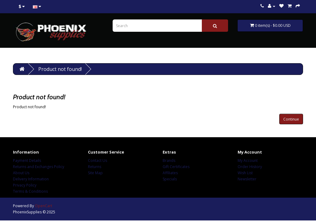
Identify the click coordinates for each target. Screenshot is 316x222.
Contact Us (97, 160)
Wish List (245, 172)
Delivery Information (31, 179)
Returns (94, 166)
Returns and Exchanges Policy (38, 166)
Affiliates (170, 172)
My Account (248, 160)
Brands (169, 160)
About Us (21, 172)
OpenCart (43, 205)
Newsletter (247, 179)
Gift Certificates (176, 166)
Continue (291, 119)
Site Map (95, 172)
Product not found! (60, 69)
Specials (170, 179)
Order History (250, 166)
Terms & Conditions (30, 191)
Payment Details (27, 160)
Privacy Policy (24, 185)
